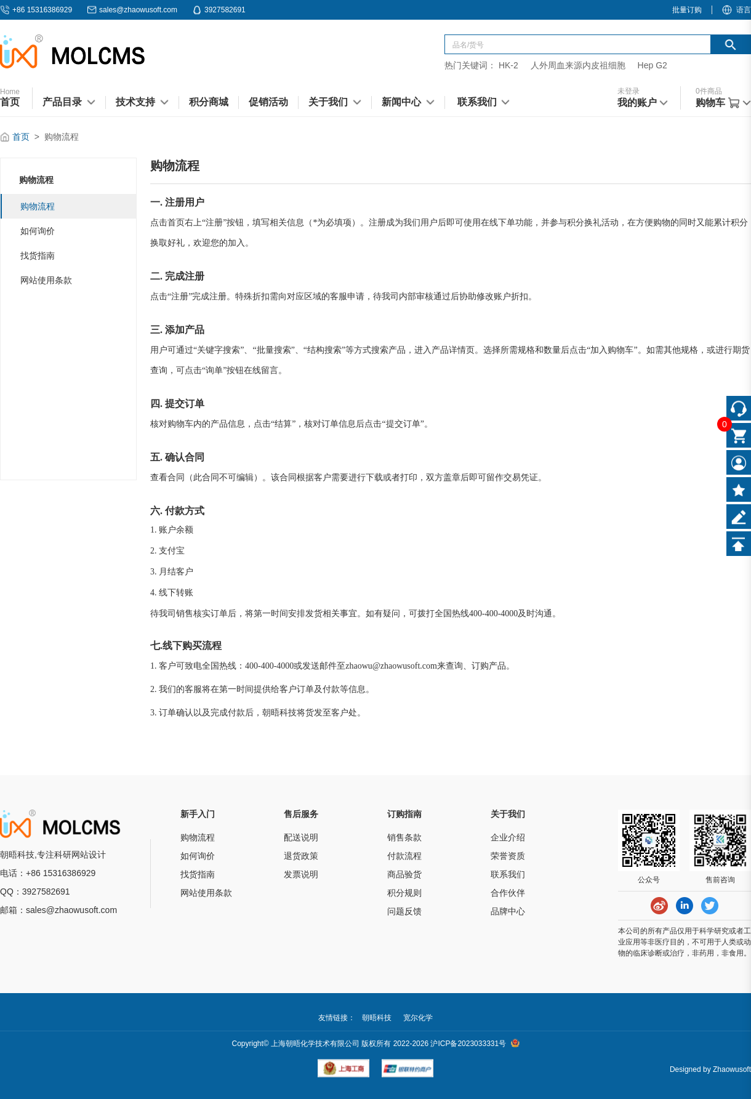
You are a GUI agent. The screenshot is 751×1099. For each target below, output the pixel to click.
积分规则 (404, 893)
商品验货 (404, 874)
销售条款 (404, 837)
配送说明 (301, 837)
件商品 (709, 91)
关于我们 (508, 814)
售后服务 (301, 814)
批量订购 (687, 10)
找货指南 (37, 255)
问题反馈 (404, 911)
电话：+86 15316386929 (47, 873)
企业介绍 (508, 837)
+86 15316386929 (36, 10)
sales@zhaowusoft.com (132, 10)
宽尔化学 (418, 1017)
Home (10, 91)
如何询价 (37, 231)
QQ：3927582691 (35, 891)
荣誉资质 (508, 856)
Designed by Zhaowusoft (710, 1069)
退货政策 (301, 856)
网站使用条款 (46, 280)
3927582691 (219, 10)
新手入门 (197, 814)
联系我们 (508, 874)
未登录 (628, 91)
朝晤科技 (377, 1017)
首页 (21, 137)
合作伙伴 (508, 893)
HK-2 (508, 65)
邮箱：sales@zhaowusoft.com (58, 910)
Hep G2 (652, 65)
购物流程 (37, 206)
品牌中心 (508, 911)
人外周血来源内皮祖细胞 (578, 65)
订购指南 (404, 814)
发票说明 (301, 874)
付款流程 (404, 856)
